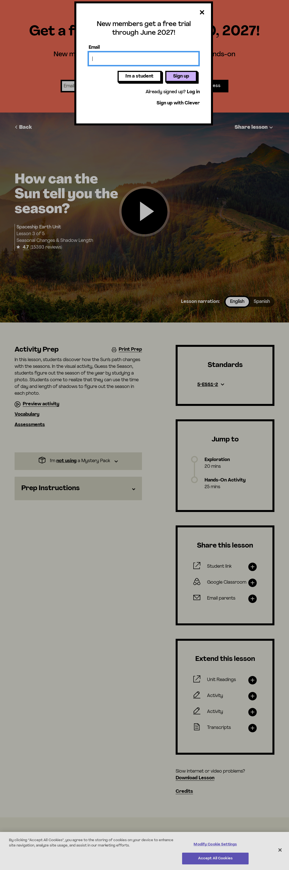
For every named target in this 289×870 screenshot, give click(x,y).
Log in (193, 92)
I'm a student (139, 76)
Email (94, 47)
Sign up (181, 76)
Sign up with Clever (178, 103)
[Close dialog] (202, 12)
